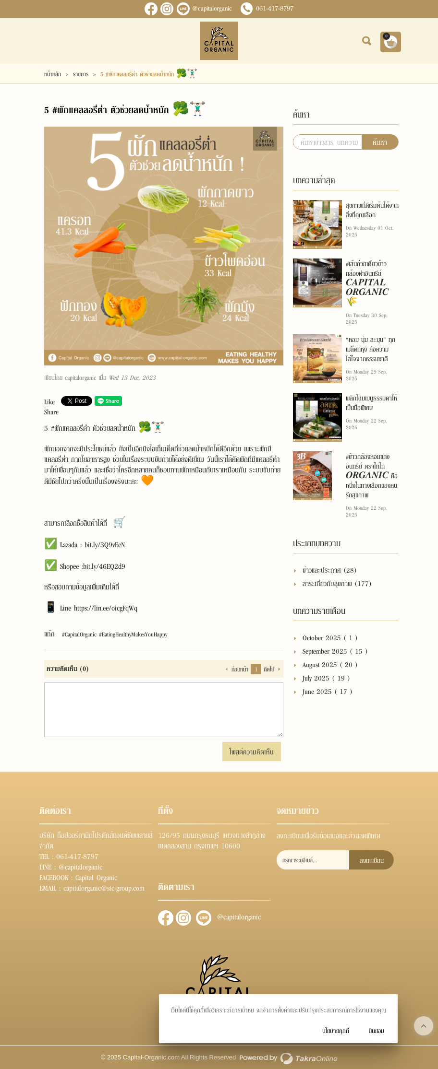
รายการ (80, 74)
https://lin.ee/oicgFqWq (105, 607)
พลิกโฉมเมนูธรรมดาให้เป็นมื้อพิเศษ (371, 402)
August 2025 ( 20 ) (330, 664)
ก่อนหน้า (239, 669)
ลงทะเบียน (372, 860)
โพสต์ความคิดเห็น (252, 751)
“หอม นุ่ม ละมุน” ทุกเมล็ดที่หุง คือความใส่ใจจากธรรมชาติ (370, 348)
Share (51, 411)
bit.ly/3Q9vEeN (105, 544)
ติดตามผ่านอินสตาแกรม (183, 918)
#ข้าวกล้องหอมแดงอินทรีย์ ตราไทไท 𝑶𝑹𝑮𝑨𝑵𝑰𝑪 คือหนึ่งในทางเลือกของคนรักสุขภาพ (372, 475)
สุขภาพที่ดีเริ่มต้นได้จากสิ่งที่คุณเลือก (372, 209)
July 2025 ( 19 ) (326, 677)
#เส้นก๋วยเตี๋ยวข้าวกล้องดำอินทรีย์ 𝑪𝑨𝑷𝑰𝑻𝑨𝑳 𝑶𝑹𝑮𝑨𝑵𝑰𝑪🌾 (367, 282)
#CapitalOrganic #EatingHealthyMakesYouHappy (114, 634)
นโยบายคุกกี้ (335, 1030)
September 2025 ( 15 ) (335, 651)
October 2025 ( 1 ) (330, 637)
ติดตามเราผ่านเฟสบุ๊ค (165, 918)
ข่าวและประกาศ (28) (330, 569)
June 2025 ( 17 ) (328, 691)
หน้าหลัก (52, 74)
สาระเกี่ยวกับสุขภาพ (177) (337, 583)
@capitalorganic (212, 7)
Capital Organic (96, 876)
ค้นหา (380, 142)
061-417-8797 (274, 7)
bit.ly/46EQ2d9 (104, 565)
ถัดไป (269, 669)
